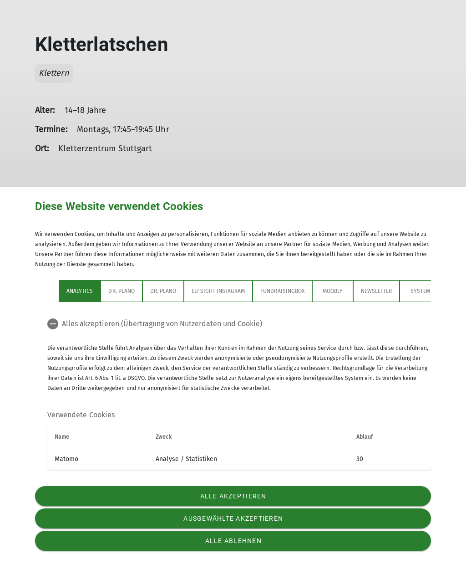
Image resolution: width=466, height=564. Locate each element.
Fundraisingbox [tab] (282, 291)
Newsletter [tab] (376, 291)
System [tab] (420, 291)
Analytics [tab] (79, 291)
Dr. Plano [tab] (121, 291)
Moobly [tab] (333, 291)
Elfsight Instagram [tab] (218, 291)
